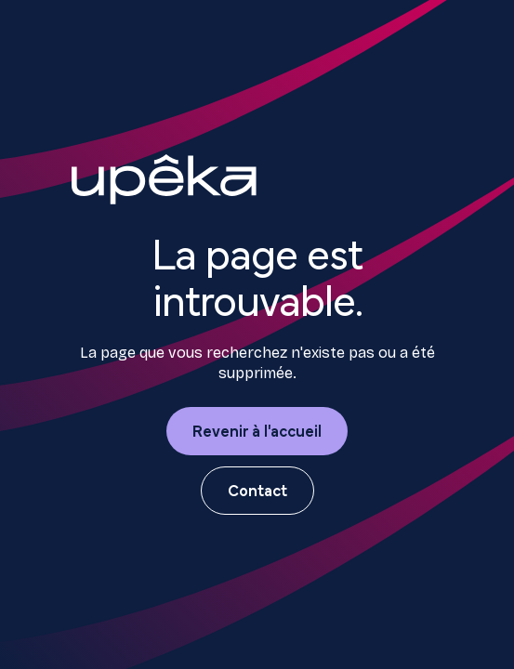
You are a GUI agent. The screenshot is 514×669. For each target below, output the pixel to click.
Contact (257, 489)
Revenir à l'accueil (257, 429)
